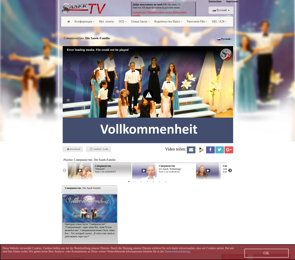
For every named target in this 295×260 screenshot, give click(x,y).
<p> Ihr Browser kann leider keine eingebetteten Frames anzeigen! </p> (159, 168)
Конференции (84, 21)
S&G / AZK (219, 21)
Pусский (221, 10)
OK (266, 253)
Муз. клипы (106, 21)
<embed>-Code (99, 149)
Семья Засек (140, 21)
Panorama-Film (197, 21)
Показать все (139, 12)
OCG (122, 21)
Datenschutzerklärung (177, 251)
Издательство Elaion (168, 21)
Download (73, 149)
